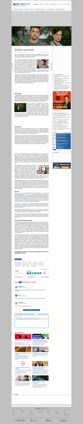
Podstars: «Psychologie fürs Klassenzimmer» (61, 85)
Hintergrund (22, 411)
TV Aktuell (18, 417)
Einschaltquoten (38, 417)
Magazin (36, 4)
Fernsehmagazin (22, 417)
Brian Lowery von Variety (28, 194)
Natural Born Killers (26, 264)
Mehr (68, 4)
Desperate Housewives (19, 263)
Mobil (13, 412)
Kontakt (65, 412)
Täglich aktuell (40, 412)
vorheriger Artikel (19, 277)
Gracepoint (41, 263)
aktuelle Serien (53, 417)
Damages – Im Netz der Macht (38, 262)
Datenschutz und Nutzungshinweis (66, 414)
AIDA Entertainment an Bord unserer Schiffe (59, 147)
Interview (22, 412)
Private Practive (33, 264)
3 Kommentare (24, 52)
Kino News (15, 417)
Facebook (13, 414)
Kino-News (56, 411)
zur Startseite (31, 277)
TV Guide (42, 417)
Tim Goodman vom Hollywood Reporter (22, 203)
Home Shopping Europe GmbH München (59, 134)
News (41, 4)
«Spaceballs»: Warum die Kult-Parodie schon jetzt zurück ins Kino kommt (62, 129)
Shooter (23, 266)
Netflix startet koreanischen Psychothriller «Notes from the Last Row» (61, 79)
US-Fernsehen (31, 415)
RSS (13, 411)
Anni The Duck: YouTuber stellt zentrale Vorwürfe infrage (61, 124)
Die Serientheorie (50, 9)
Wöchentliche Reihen (41, 411)
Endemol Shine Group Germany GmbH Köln (61, 141)
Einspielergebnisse (57, 412)
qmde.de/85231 (46, 269)
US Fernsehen (30, 417)
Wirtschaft (31, 412)
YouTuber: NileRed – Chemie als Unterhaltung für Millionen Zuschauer (62, 83)
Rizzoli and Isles (41, 264)
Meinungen (53, 4)
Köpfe (30, 414)
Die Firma (26, 263)
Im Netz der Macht (18, 264)
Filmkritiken (26, 417)
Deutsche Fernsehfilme (63, 417)
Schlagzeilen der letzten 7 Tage (59, 89)
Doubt (30, 263)
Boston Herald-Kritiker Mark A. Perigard (37, 209)
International (31, 413)
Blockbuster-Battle (57, 413)
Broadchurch (24, 262)
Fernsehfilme (49, 417)
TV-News (31, 411)
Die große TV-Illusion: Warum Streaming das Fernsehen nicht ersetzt (60, 126)
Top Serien (67, 417)
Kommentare (18, 259)
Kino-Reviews (48, 412)
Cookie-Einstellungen (67, 415)
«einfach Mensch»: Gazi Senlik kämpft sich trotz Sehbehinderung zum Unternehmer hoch (62, 88)
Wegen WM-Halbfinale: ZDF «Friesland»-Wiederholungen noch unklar (61, 81)
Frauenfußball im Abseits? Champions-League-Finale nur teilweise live (60, 122)
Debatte (48, 411)
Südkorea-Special (60, 9)
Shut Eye (28, 266)
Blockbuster (45, 417)
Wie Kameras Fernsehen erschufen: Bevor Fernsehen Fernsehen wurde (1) (61, 115)
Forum (64, 4)
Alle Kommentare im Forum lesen (31, 310)
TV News (34, 417)
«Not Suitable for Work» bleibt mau (61, 119)
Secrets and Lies (18, 266)
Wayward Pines (33, 266)
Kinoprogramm (57, 417)
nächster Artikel (44, 277)
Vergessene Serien (29, 9)
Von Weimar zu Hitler (40, 9)
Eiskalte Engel (35, 263)
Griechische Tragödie (18, 9)
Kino (59, 4)
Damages (29, 262)
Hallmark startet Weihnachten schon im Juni (61, 86)
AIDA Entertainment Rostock (60, 144)
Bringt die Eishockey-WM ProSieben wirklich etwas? (61, 118)
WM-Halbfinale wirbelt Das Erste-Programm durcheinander (61, 77)
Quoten (47, 4)
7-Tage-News (14, 413)
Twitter (13, 415)
